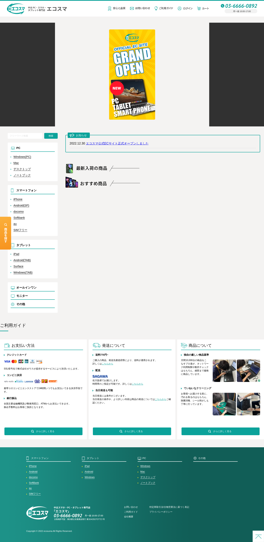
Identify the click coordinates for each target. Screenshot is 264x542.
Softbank (19, 217)
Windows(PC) (22, 156)
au (15, 223)
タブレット (23, 245)
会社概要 (128, 516)
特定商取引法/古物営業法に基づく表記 (169, 507)
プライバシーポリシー (160, 511)
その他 (20, 304)
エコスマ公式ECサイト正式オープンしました (117, 143)
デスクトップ (22, 169)
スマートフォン (26, 190)
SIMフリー (20, 230)
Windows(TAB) (22, 272)
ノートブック (22, 175)
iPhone (17, 199)
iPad (16, 254)
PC (18, 147)
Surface (18, 266)
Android (33, 471)
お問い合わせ (131, 507)
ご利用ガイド (131, 511)
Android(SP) (21, 205)
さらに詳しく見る (45, 431)
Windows (90, 477)
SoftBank (34, 482)
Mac (16, 162)
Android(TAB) (22, 260)
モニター (22, 295)
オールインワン (26, 287)
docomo (18, 211)
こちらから (107, 363)
